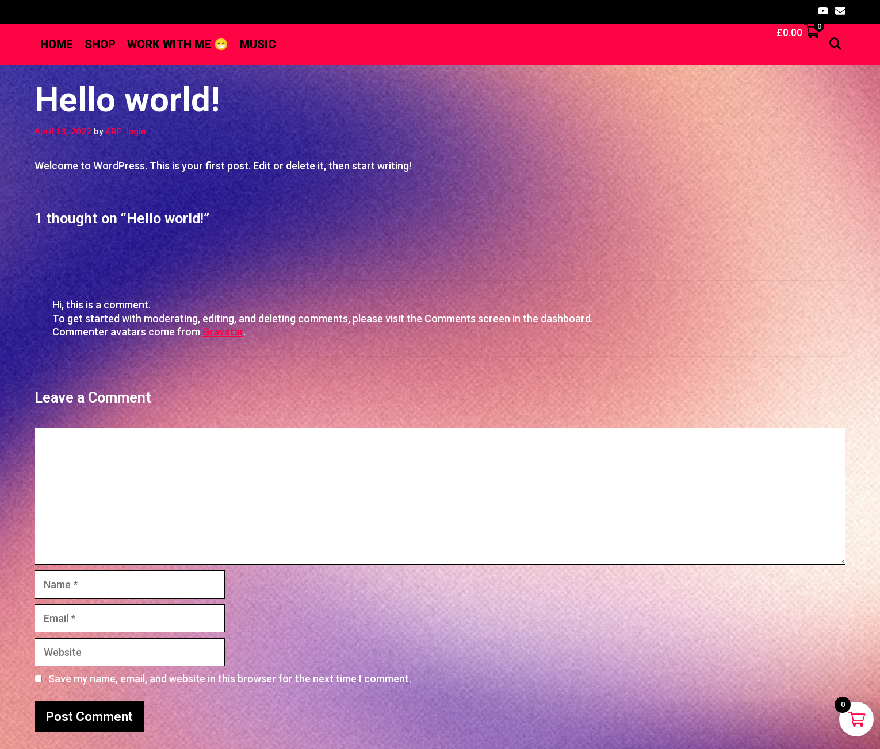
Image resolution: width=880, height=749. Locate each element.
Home (56, 44)
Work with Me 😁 (177, 44)
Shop (100, 44)
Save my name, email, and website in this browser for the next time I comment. (229, 679)
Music (258, 44)
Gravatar (222, 332)
